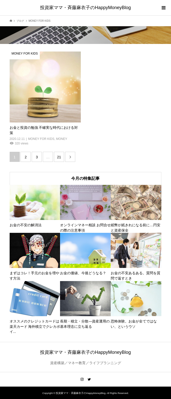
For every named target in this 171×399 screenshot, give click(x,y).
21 (59, 157)
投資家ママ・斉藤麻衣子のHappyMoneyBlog (85, 7)
